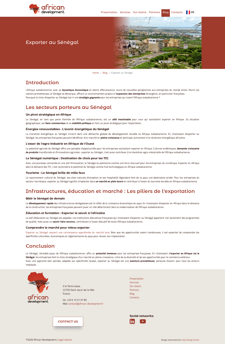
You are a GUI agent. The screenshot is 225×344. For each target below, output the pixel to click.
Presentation (109, 12)
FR (190, 12)
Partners (154, 12)
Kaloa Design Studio (190, 339)
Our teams (139, 12)
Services (125, 12)
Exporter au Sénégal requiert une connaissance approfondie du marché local (68, 232)
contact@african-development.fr (85, 303)
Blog (166, 12)
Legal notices (65, 339)
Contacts (176, 12)
